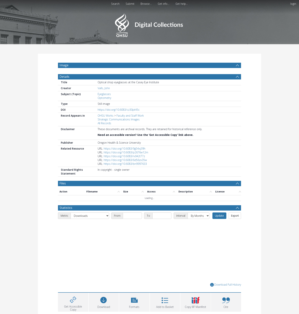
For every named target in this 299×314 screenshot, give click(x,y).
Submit (130, 4)
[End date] (161, 215)
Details (64, 76)
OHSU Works (105, 115)
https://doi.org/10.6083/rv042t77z (124, 156)
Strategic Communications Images (119, 119)
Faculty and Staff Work (130, 115)
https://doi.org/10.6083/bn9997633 (125, 164)
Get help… (181, 4)
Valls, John (104, 88)
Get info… (163, 4)
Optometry (104, 98)
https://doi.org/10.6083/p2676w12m (126, 152)
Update (219, 215)
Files (62, 183)
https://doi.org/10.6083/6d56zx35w (125, 160)
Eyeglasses (104, 94)
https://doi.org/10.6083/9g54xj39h (124, 148)
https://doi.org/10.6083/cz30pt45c (119, 109)
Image (63, 65)
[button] (134, 302)
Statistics (65, 208)
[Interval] (198, 215)
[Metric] (90, 215)
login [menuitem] (293, 4)
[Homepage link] (149, 24)
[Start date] (132, 215)
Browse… (146, 4)
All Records (104, 123)
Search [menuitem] (115, 4)
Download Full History (225, 285)
